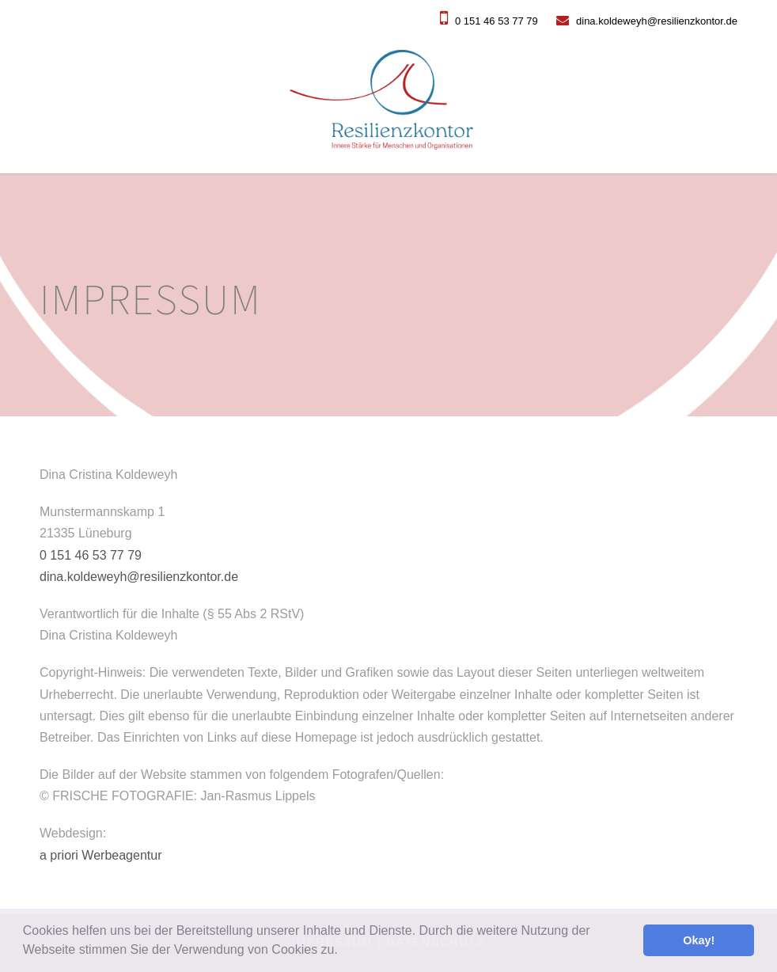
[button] (343, 951)
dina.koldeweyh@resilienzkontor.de (646, 21)
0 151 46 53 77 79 (488, 21)
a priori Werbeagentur (100, 855)
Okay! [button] (698, 940)
